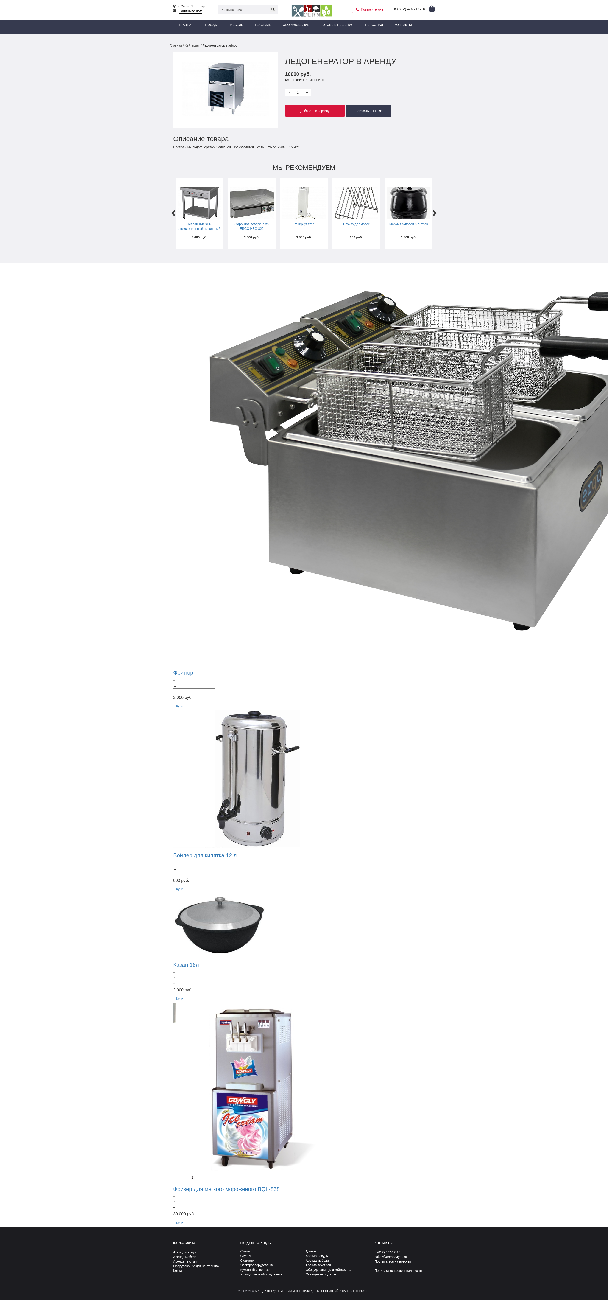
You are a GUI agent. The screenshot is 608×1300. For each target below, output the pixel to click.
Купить (181, 706)
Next (434, 210)
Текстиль (263, 25)
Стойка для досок (356, 224)
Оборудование (296, 25)
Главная (186, 25)
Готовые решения (337, 25)
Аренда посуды (184, 1252)
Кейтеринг (192, 45)
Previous (173, 210)
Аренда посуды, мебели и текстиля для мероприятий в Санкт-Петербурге (312, 1291)
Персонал (374, 25)
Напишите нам (190, 11)
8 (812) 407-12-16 (387, 1252)
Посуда (211, 25)
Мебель (236, 25)
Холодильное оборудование (261, 1274)
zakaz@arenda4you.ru (391, 1257)
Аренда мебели (184, 1257)
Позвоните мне (372, 9)
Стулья (245, 1256)
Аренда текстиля (185, 1261)
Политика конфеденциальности (398, 1270)
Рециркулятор (304, 224)
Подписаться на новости (393, 1261)
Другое (311, 1251)
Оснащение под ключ (321, 1274)
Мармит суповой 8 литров (408, 224)
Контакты (403, 25)
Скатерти (247, 1260)
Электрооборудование (257, 1265)
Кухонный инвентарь (255, 1270)
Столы (245, 1251)
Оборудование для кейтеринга (196, 1266)
